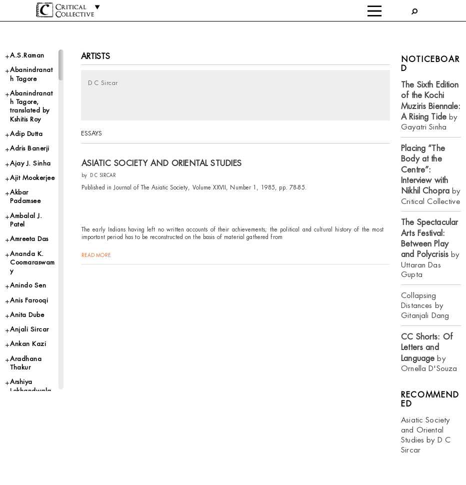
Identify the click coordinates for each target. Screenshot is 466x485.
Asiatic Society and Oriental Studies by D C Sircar (425, 434)
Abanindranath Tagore (31, 74)
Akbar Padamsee (25, 196)
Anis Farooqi (29, 300)
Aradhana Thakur (26, 363)
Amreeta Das (29, 238)
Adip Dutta (26, 134)
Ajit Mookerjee (32, 178)
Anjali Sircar (29, 329)
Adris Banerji (30, 148)
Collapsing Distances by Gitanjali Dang (425, 305)
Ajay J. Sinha (30, 163)
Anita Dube (27, 314)
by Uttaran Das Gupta (430, 248)
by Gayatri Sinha (430, 106)
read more (96, 255)
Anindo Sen (28, 285)
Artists (95, 56)
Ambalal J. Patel (26, 220)
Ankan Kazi (28, 344)
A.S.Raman (27, 55)
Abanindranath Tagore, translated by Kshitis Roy (31, 106)
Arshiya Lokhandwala (31, 386)
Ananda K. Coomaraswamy (32, 263)
